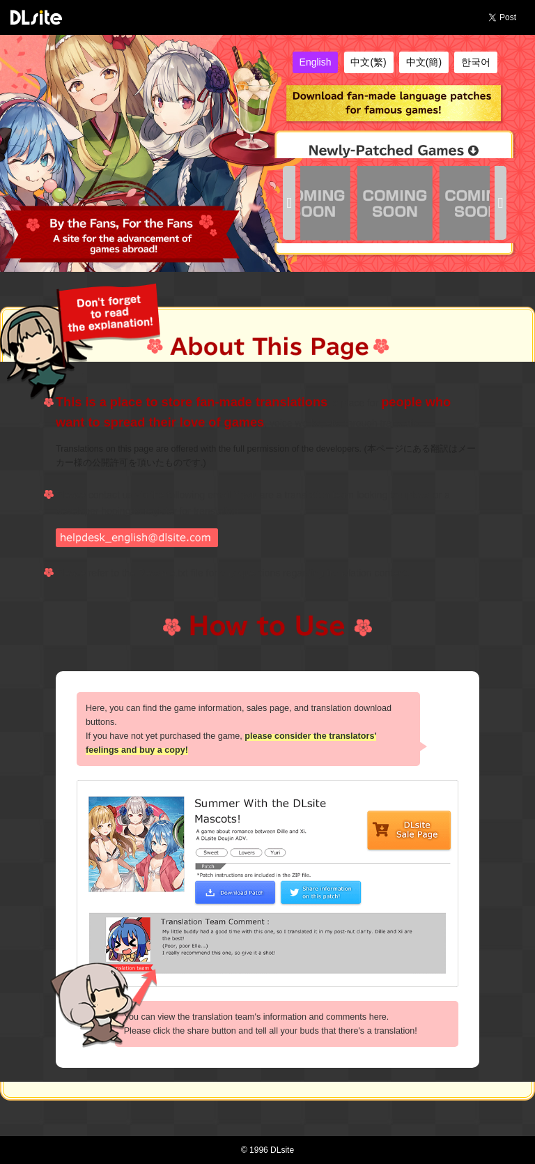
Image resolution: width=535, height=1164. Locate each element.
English (316, 62)
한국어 (475, 62)
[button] (289, 203)
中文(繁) (368, 62)
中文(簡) (424, 62)
